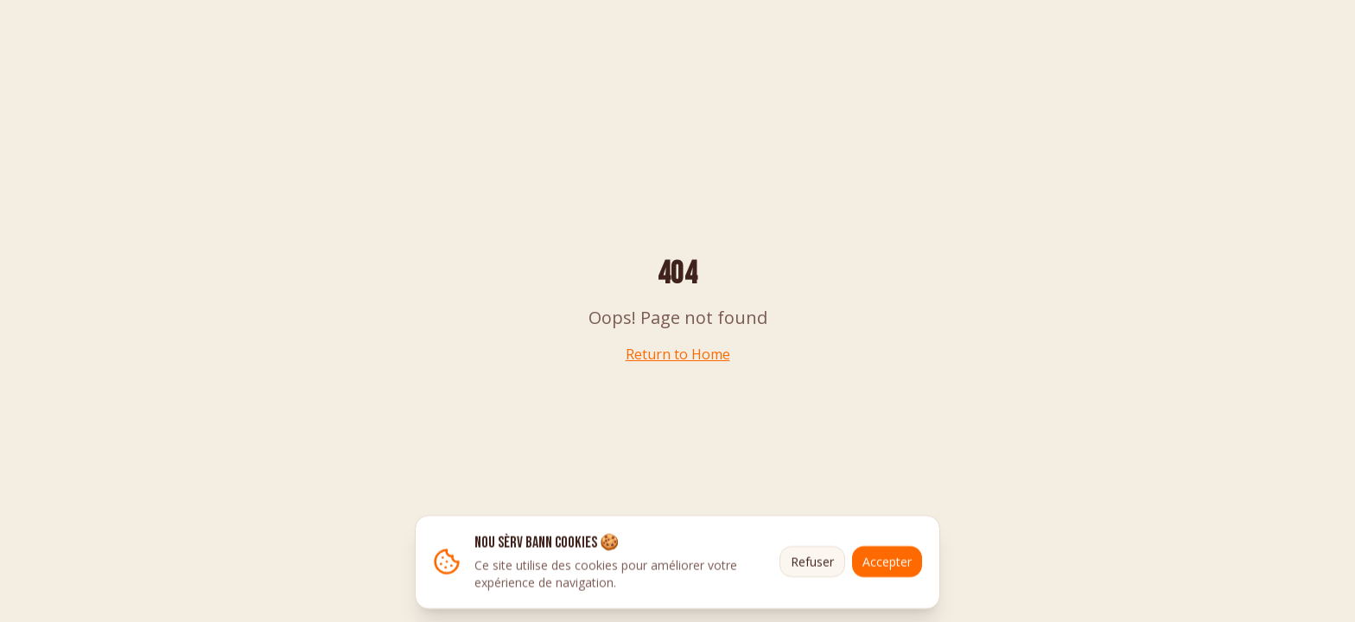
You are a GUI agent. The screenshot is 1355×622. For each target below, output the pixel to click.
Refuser (812, 563)
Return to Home (678, 354)
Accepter (887, 563)
